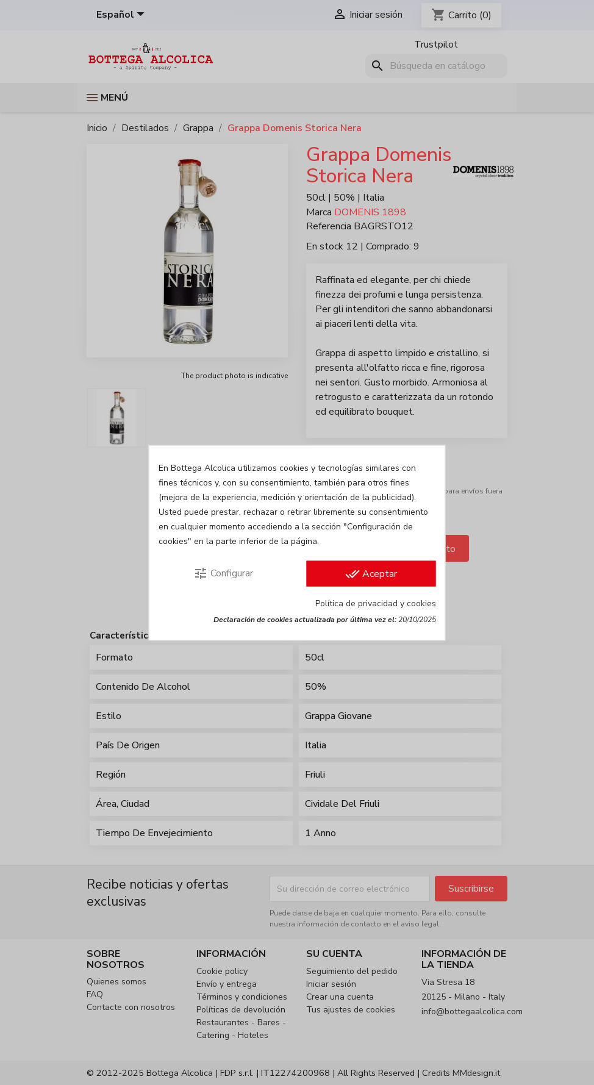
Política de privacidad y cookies (375, 603)
